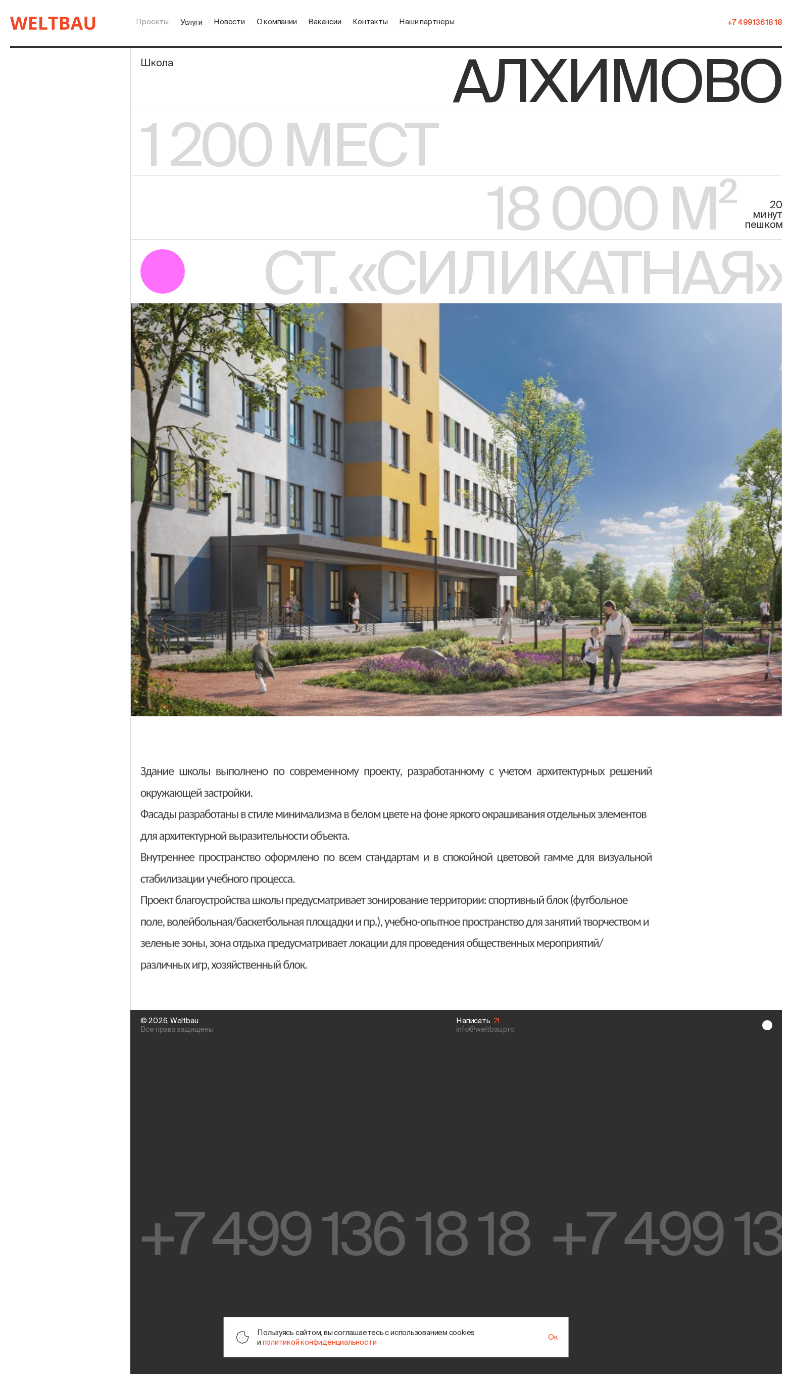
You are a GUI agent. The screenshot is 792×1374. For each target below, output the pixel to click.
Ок (553, 1337)
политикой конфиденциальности (320, 1342)
